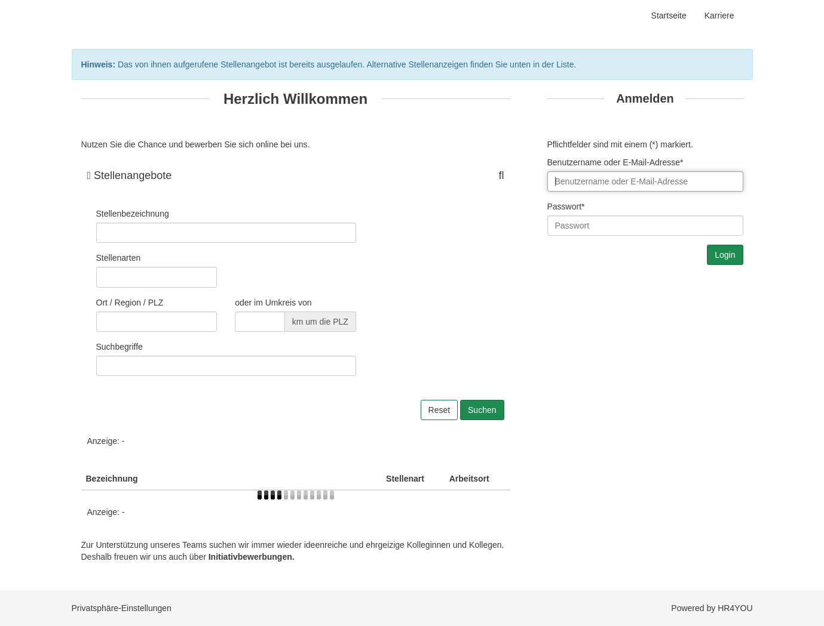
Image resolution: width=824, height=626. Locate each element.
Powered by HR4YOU (711, 608)
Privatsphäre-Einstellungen (121, 608)
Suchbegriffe (119, 346)
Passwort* (566, 206)
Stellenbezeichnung (132, 213)
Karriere (719, 15)
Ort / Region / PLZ (130, 302)
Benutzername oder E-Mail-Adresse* (615, 162)
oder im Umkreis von (273, 302)
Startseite (669, 15)
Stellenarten (118, 258)
